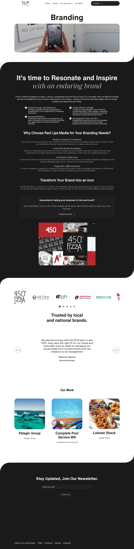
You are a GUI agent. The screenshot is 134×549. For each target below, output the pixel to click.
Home (47, 3)
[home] (25, 3)
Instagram (67, 543)
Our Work (79, 3)
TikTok (39, 543)
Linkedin (57, 543)
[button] (66, 3)
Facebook (48, 543)
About (55, 3)
